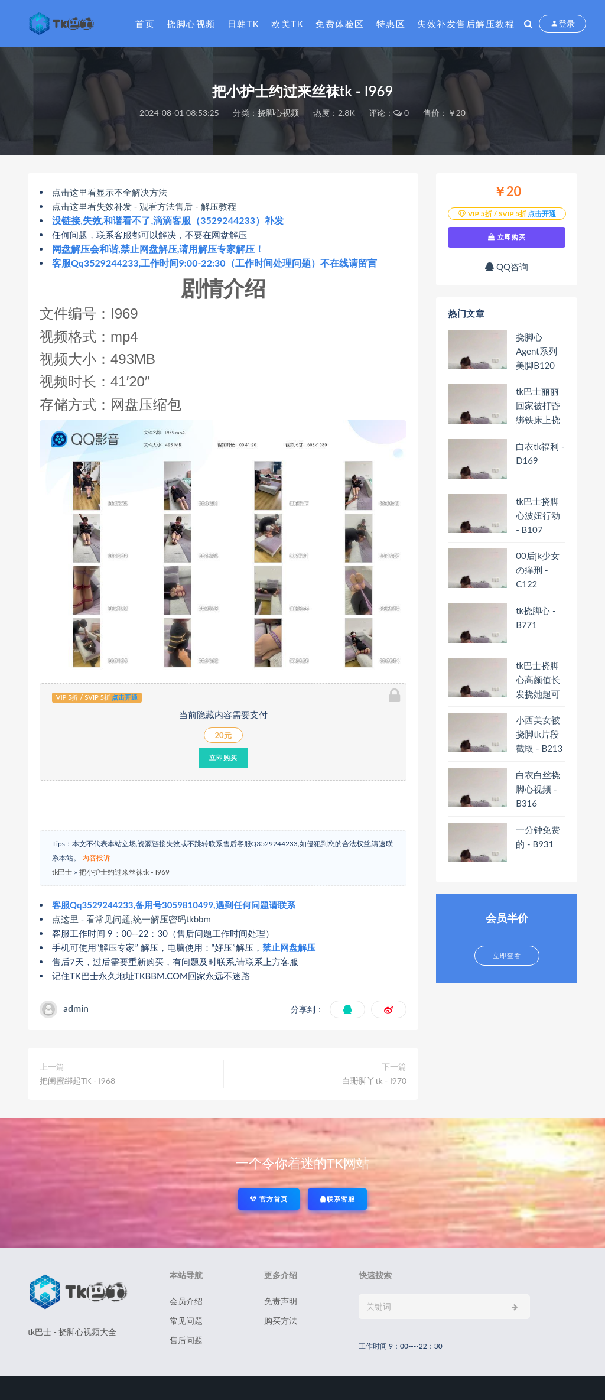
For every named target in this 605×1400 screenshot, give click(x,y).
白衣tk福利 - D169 (540, 453)
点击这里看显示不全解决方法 (109, 192)
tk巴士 (62, 872)
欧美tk (287, 23)
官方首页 (269, 1199)
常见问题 (186, 1320)
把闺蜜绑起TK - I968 (77, 1081)
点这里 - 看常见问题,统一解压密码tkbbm (131, 919)
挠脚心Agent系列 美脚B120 (536, 351)
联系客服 (337, 1199)
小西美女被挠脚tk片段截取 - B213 (539, 733)
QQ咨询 (506, 266)
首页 (145, 23)
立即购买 (223, 757)
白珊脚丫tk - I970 (374, 1081)
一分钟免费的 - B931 (538, 836)
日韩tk (243, 23)
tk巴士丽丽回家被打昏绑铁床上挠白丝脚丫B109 (538, 405)
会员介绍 (186, 1301)
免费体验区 (340, 23)
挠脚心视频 (191, 23)
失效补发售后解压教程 (466, 23)
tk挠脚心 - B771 (535, 617)
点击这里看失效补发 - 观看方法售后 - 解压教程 (144, 206)
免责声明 (280, 1301)
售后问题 (186, 1340)
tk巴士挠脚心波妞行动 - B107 (538, 515)
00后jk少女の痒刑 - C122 (538, 569)
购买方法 (280, 1320)
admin (76, 1008)
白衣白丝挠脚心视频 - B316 (538, 788)
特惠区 (391, 23)
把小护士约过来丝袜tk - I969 (124, 872)
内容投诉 (96, 857)
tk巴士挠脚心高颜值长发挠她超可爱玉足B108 (540, 680)
